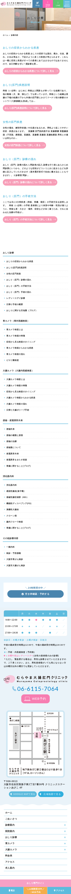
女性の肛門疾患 (13, 274)
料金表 (8, 855)
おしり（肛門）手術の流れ (18, 292)
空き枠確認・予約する (35, 594)
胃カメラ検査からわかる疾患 (19, 348)
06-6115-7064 (38, 689)
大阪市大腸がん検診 (15, 565)
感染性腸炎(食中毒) (15, 491)
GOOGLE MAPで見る (24, 794)
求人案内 (10, 868)
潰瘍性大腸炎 (12, 509)
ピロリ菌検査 (12, 360)
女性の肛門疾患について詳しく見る (23, 145)
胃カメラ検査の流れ (15, 354)
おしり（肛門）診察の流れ (18, 280)
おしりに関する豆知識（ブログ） (21, 310)
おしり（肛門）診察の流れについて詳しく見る (28, 182)
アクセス (10, 862)
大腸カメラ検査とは (15, 379)
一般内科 (10, 547)
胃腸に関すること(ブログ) (18, 466)
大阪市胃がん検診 (14, 559)
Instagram (48, 4)
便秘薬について (13, 447)
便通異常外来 (12, 454)
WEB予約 (39, 698)
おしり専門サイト (35, 883)
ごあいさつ (11, 819)
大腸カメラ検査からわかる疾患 (20, 398)
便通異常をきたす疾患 (16, 460)
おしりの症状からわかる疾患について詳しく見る (29, 71)
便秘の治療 (11, 441)
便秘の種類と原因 (14, 435)
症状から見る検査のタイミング (20, 342)
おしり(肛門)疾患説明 (16, 267)
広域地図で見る (52, 794)
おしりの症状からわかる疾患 (19, 261)
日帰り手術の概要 (14, 304)
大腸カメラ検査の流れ (16, 404)
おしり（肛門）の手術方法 (18, 286)
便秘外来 (10, 429)
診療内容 (14, 35)
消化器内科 (11, 485)
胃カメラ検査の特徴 (15, 336)
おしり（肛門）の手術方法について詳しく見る (28, 219)
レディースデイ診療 (15, 298)
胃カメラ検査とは (14, 329)
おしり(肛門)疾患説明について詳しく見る (26, 108)
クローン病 (11, 516)
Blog (38, 4)
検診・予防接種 (13, 553)
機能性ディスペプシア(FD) (18, 503)
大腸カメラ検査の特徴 (16, 385)
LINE (58, 4)
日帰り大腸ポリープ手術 (17, 410)
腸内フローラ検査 (14, 522)
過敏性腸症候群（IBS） (17, 497)
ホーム (5, 35)
